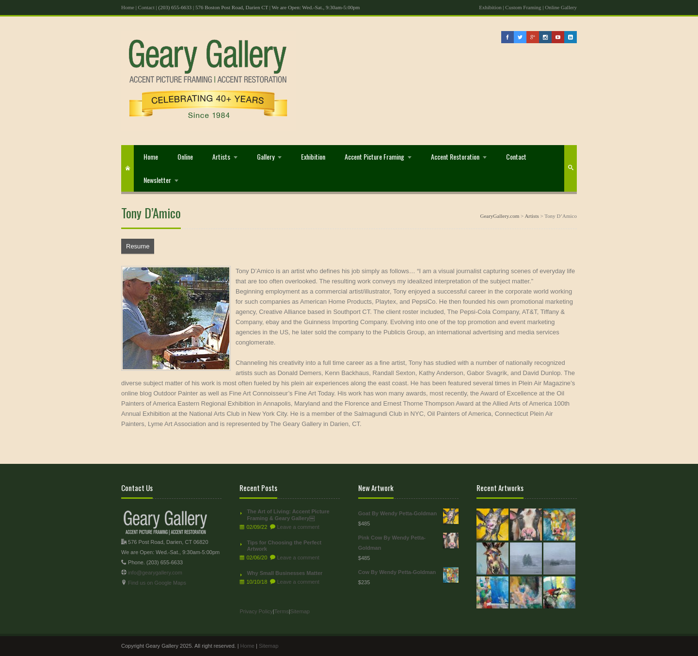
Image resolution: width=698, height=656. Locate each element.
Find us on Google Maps (157, 583)
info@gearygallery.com (155, 572)
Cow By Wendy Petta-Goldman (408, 572)
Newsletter (157, 180)
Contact (146, 7)
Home (127, 7)
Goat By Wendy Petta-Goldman (408, 513)
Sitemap (300, 611)
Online (185, 156)
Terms (281, 611)
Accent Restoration (455, 156)
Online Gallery (561, 7)
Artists (221, 156)
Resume (137, 246)
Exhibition (490, 7)
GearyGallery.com (499, 216)
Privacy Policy (255, 611)
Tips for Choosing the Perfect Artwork (284, 546)
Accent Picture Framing (374, 156)
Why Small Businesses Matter (284, 573)
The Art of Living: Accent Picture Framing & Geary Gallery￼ (288, 514)
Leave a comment (298, 527)
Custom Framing (523, 7)
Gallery (265, 156)
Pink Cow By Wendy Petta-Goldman (408, 542)
